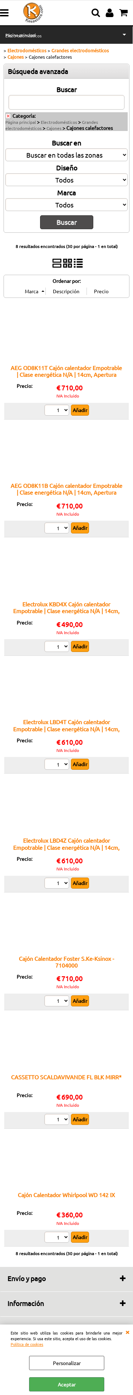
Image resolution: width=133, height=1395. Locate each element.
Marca (66, 192)
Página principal (20, 122)
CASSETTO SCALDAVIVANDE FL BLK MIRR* (66, 1076)
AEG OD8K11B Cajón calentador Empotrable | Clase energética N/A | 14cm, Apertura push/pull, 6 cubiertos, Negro (66, 492)
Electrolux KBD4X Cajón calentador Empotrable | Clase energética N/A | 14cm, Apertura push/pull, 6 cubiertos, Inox (66, 610)
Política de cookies (27, 1344)
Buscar (66, 89)
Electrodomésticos (23, 35)
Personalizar (67, 1363)
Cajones (53, 128)
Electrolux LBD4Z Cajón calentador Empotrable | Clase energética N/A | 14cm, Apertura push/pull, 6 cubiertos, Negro (66, 847)
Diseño (66, 167)
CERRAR (127, 1331)
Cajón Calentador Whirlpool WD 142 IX (66, 1194)
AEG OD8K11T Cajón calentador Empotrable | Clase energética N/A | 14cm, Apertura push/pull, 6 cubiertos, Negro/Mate (66, 374)
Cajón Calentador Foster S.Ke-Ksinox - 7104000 (66, 962)
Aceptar (67, 1384)
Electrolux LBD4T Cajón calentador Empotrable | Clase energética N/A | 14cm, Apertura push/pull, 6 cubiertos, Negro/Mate (66, 732)
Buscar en (66, 142)
